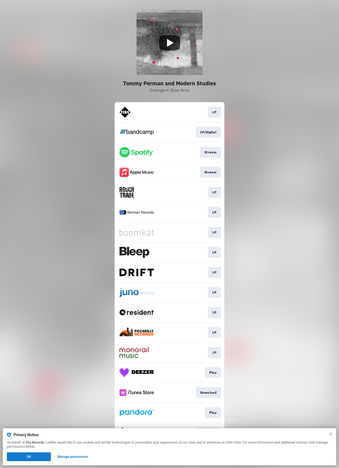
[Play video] (169, 42)
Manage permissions (72, 457)
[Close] (330, 434)
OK (29, 457)
